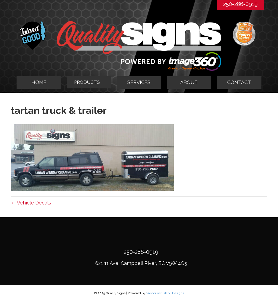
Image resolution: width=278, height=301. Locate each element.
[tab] (89, 82)
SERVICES (138, 82)
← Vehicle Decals (31, 203)
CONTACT (239, 82)
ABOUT (189, 82)
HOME (38, 82)
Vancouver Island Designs (165, 293)
